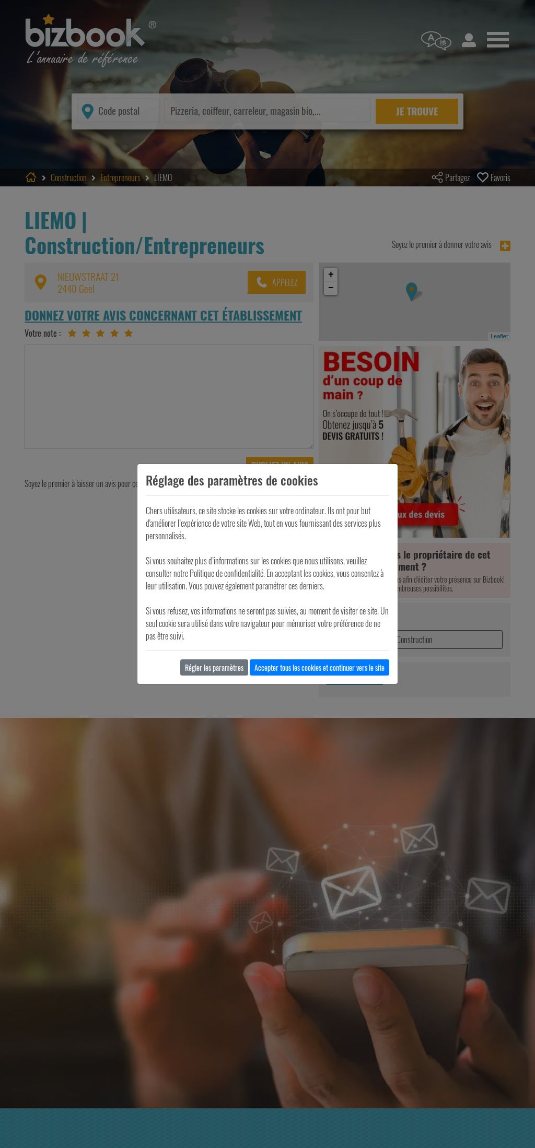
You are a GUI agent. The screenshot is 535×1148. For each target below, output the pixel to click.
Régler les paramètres (214, 667)
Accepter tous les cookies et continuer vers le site (319, 667)
